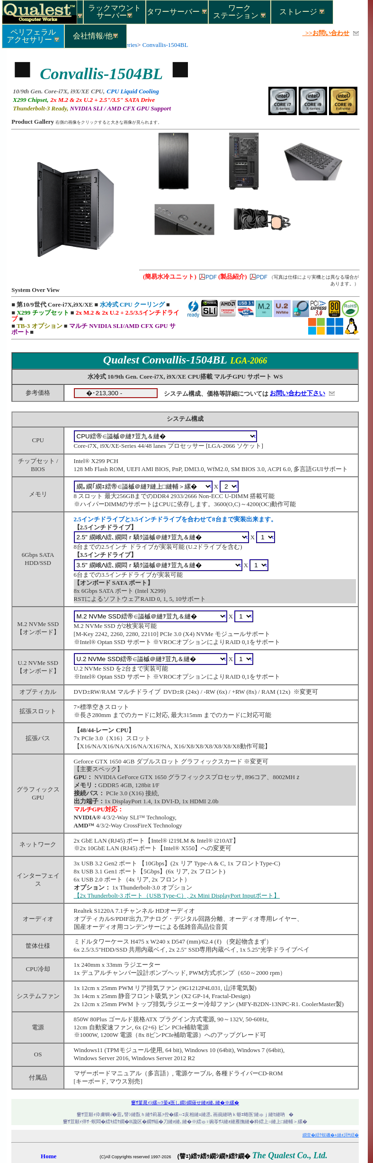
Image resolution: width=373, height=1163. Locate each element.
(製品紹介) (232, 276)
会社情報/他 (95, 36)
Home (48, 1156)
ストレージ (302, 12)
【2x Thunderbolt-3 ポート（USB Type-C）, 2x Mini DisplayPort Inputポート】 (177, 895)
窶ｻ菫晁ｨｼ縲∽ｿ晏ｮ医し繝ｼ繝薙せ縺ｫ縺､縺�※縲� (185, 1102)
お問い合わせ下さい (297, 393)
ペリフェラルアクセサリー (33, 35)
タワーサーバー (177, 12)
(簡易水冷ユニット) (169, 276)
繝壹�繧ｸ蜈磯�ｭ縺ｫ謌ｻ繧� (330, 1135)
